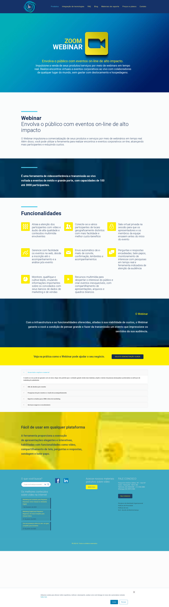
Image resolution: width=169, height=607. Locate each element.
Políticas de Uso (123, 536)
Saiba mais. (44, 597)
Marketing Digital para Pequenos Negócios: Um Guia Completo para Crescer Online (33, 542)
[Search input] (33, 512)
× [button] (134, 592)
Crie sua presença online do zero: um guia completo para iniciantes (36, 552)
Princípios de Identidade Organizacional (130, 531)
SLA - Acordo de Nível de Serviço (128, 538)
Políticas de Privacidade (125, 533)
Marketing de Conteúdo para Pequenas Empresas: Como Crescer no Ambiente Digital (35, 530)
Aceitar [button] (114, 602)
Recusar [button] (123, 602)
